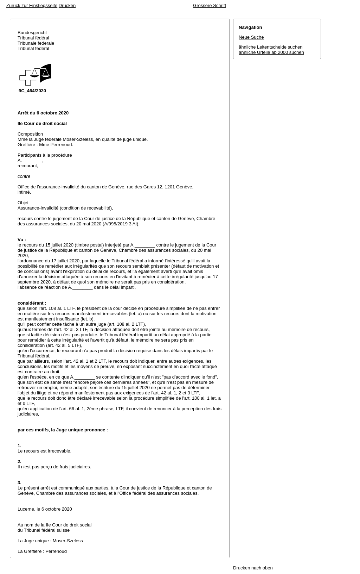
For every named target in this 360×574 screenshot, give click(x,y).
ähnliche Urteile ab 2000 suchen (271, 52)
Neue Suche (251, 37)
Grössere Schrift (209, 5)
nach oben (262, 567)
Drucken (67, 5)
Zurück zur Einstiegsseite (31, 5)
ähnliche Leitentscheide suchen (270, 47)
